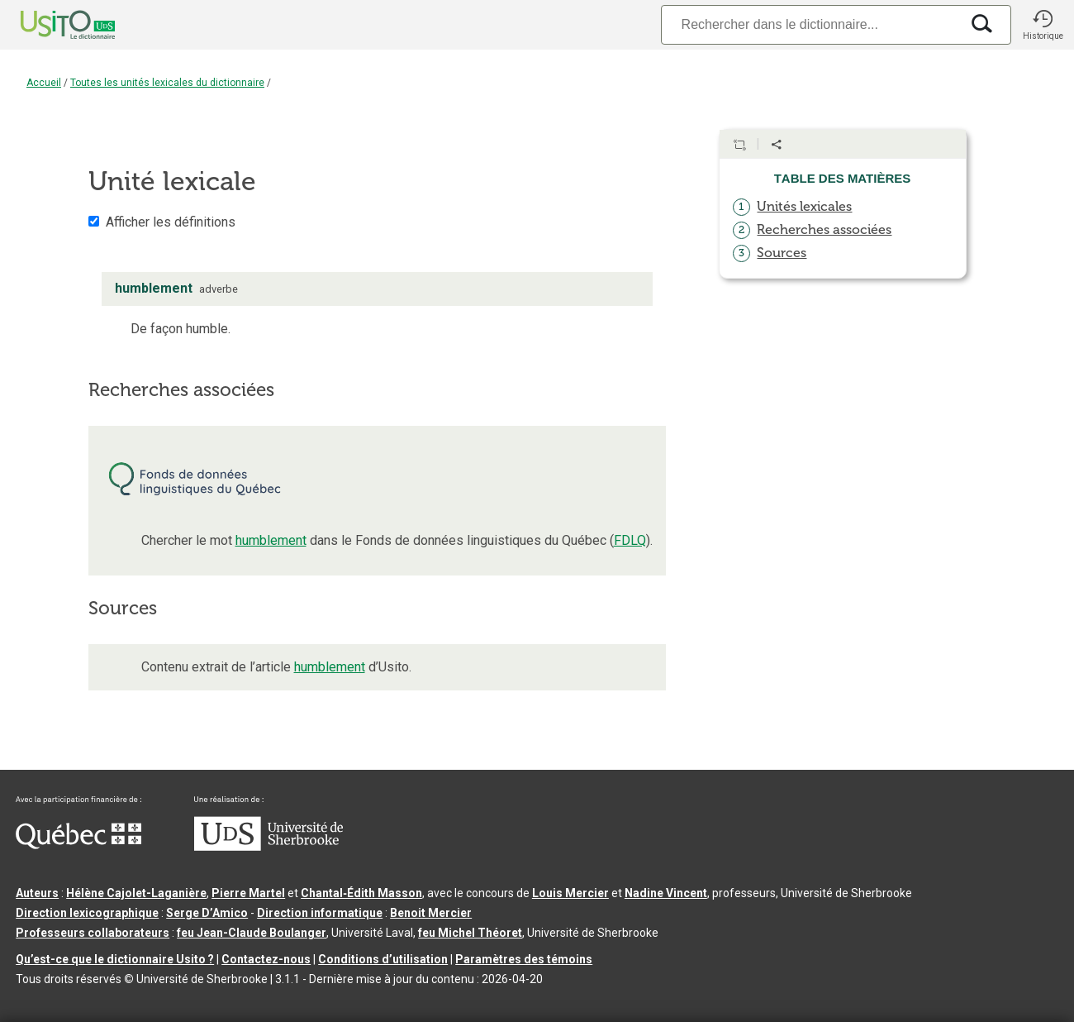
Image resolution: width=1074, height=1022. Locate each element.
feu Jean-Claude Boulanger (251, 932)
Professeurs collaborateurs (92, 932)
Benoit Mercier (431, 912)
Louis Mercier (570, 893)
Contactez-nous (266, 959)
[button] (1042, 25)
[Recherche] (810, 24)
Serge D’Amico (207, 912)
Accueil (43, 82)
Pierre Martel (248, 893)
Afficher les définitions (170, 222)
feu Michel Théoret (470, 932)
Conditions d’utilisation (383, 959)
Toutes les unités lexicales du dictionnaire (167, 82)
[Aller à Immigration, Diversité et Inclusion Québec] (78, 845)
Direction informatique (320, 912)
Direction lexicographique (87, 912)
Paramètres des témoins (523, 959)
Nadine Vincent (666, 893)
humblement (271, 540)
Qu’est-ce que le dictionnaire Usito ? (115, 959)
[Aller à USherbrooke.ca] (268, 846)
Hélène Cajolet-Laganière (136, 893)
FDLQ (630, 540)
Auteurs (37, 893)
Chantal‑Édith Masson (361, 893)
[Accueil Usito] (49, 25)
